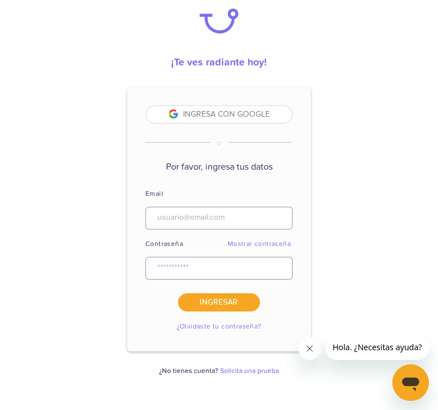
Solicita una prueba (249, 371)
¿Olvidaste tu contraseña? (219, 326)
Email (154, 194)
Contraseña (164, 244)
